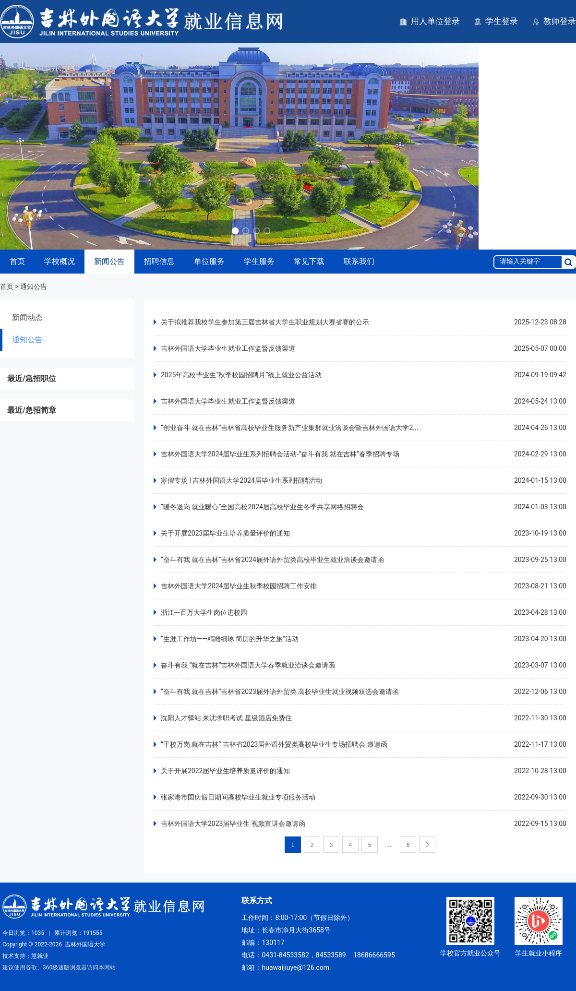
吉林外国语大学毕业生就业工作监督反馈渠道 (228, 348)
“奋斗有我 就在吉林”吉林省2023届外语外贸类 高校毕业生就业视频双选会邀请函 (280, 691)
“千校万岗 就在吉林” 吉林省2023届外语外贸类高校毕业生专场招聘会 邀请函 (274, 744)
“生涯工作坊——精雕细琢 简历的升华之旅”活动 (230, 639)
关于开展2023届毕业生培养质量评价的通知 (225, 533)
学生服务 (259, 261)
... (388, 844)
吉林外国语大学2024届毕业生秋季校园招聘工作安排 (239, 586)
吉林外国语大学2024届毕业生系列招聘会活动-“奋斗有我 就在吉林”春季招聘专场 (280, 454)
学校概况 (59, 261)
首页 (17, 261)
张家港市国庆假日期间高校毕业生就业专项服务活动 (238, 797)
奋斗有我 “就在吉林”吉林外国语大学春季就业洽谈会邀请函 (248, 665)
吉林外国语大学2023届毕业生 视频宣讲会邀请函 (233, 823)
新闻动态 (27, 317)
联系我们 (359, 261)
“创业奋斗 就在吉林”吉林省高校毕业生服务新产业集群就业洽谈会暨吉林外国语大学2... (289, 427)
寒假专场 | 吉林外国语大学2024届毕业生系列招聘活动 (241, 480)
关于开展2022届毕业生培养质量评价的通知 (225, 771)
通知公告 (27, 339)
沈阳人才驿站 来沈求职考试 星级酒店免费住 (226, 718)
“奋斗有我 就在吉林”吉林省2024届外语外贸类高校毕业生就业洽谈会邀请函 (272, 559)
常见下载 (309, 261)
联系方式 (256, 900)
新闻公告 (109, 261)
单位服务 (209, 261)
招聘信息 (159, 261)
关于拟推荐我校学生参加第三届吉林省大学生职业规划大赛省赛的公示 (265, 322)
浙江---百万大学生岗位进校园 (204, 612)
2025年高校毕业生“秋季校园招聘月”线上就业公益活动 (241, 375)
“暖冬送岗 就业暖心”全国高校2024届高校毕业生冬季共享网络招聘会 (262, 507)
